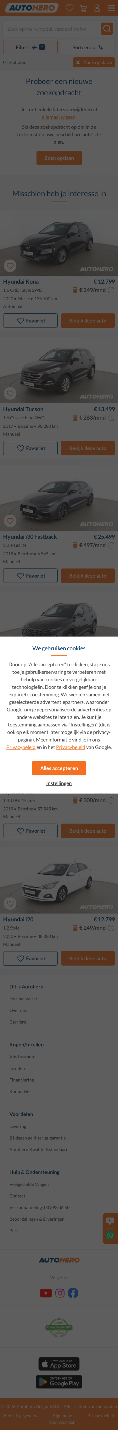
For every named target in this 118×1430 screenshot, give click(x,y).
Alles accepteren (59, 768)
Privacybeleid (21, 747)
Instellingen (59, 783)
